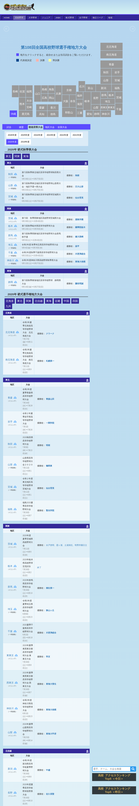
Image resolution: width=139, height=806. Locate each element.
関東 (17, 156)
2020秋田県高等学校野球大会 (28, 440)
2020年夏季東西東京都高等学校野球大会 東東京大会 (28, 652)
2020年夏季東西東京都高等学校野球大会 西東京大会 (28, 679)
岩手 (12, 421)
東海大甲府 (51, 733)
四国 (75, 301)
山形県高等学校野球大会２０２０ (28, 461)
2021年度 (77, 135)
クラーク (50, 333)
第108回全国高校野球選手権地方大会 (54, 47)
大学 (33, 18)
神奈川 (12, 260)
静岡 (12, 282)
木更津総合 (80, 254)
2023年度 (51, 135)
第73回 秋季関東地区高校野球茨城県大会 (41, 218)
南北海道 (12, 359)
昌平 (77, 246)
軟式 (70, 18)
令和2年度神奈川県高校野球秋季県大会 (40, 260)
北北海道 (12, 332)
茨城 (12, 218)
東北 (8, 156)
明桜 (48, 445)
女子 (83, 18)
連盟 (21, 127)
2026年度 (12, 135)
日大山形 (79, 186)
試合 (9, 127)
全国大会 (62, 127)
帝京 (48, 656)
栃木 (12, 226)
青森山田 (50, 399)
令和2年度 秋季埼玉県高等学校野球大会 (40, 244)
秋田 (12, 174)
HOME (7, 18)
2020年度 (12, 142)
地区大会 (49, 127)
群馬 (12, 235)
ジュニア (46, 18)
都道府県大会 (36, 127)
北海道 (10, 301)
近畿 (57, 301)
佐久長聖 (50, 794)
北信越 (39, 301)
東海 (26, 156)
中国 (66, 301)
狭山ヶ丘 (50, 610)
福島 (12, 509)
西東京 (12, 682)
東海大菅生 (51, 684)
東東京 (12, 655)
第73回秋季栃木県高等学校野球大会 (38, 225)
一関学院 (50, 423)
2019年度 (25, 142)
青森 (12, 397)
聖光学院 (50, 510)
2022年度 (64, 135)
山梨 (12, 732)
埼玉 (12, 244)
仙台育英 (79, 197)
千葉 (12, 252)
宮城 (12, 196)
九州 (8, 306)
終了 (39, 567)
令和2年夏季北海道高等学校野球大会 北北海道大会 (28, 329)
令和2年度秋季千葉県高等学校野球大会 (40, 252)
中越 (48, 770)
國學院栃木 (80, 227)
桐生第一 (50, 588)
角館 (77, 175)
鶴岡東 (49, 465)
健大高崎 (79, 236)
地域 (110, 18)
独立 (98, 18)
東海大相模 (80, 261)
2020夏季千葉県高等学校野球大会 (28, 628)
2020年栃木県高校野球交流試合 (28, 563)
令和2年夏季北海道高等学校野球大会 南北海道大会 (28, 356)
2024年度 (38, 135)
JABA (58, 18)
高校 (19, 18)
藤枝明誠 (79, 283)
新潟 (12, 768)
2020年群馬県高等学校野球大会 (28, 583)
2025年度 (25, 135)
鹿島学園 (79, 219)
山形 (12, 185)
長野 (12, 792)
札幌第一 (50, 361)
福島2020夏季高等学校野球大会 (28, 506)
